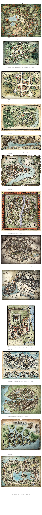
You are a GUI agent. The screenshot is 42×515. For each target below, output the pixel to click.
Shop (17, 39)
